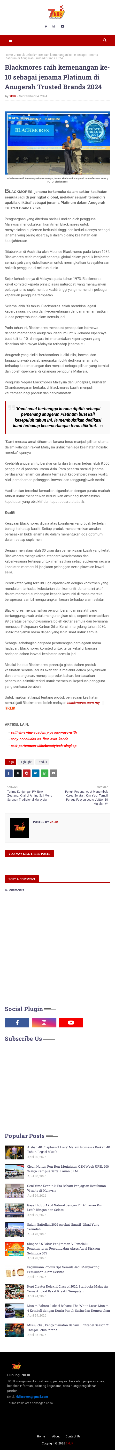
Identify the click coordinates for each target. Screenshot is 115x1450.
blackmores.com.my (83, 703)
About (56, 1436)
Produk (20, 55)
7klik (12, 96)
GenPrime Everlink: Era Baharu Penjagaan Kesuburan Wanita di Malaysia (66, 1188)
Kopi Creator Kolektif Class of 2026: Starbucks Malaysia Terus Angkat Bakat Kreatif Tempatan (67, 1288)
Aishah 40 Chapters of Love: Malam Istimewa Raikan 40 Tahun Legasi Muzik (68, 1149)
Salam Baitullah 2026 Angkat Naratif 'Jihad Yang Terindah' (63, 1226)
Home (9, 55)
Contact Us (73, 1436)
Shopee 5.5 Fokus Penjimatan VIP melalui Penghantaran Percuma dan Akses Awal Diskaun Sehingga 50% (63, 1248)
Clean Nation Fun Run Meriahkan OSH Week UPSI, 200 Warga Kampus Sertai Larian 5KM (68, 1168)
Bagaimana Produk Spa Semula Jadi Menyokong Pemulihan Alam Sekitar (63, 1269)
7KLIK (69, 1443)
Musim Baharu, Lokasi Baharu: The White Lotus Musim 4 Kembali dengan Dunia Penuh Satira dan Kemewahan (68, 1308)
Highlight (26, 762)
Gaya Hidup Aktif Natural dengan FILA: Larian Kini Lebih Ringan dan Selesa (65, 1207)
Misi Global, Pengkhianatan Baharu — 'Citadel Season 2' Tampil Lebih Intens (68, 1327)
